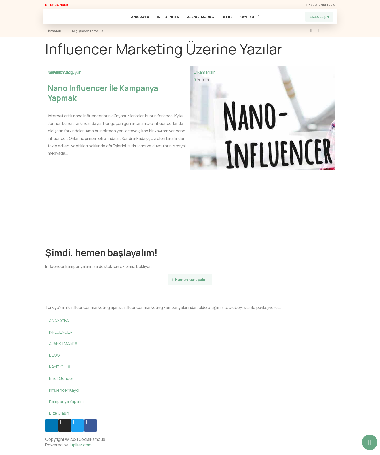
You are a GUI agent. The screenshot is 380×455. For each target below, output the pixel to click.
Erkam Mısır (204, 72)
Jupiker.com (80, 445)
